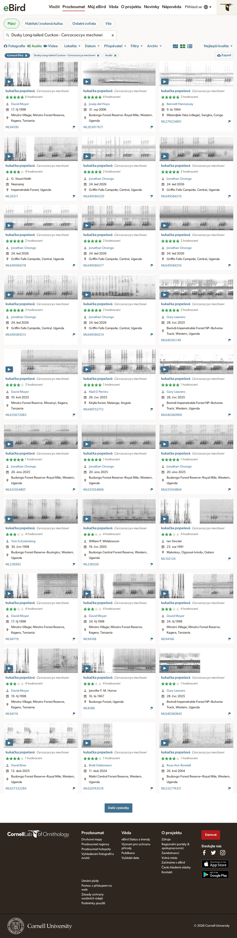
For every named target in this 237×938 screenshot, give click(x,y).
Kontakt (167, 872)
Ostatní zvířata (84, 23)
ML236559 (91, 564)
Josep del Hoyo (99, 104)
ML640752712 (93, 409)
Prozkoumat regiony (95, 844)
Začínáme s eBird (173, 862)
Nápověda (171, 7)
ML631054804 (171, 489)
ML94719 (12, 639)
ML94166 (167, 639)
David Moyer (20, 104)
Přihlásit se (193, 7)
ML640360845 (171, 713)
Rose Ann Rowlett (179, 765)
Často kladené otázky (176, 867)
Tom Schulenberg (23, 541)
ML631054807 (16, 489)
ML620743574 (93, 788)
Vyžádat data (130, 858)
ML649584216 (171, 265)
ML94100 (12, 127)
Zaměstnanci (170, 853)
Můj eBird (97, 7)
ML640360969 (171, 415)
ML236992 (13, 564)
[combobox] (60, 35)
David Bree (18, 765)
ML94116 (12, 713)
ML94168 (89, 639)
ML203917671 (93, 127)
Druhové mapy (91, 839)
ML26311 (12, 196)
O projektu (131, 7)
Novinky (151, 7)
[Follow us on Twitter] (213, 852)
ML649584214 (93, 334)
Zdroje (166, 839)
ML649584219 (171, 196)
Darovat (211, 834)
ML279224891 (171, 121)
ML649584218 (16, 265)
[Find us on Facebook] (204, 852)
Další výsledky (118, 808)
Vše (109, 23)
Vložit (54, 7)
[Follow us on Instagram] (222, 852)
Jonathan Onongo (101, 178)
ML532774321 (171, 788)
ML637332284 (16, 788)
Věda (113, 7)
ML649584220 (93, 196)
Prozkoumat (73, 7)
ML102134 (168, 558)
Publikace (128, 853)
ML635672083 (16, 415)
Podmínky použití (93, 903)
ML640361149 (171, 340)
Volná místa (169, 858)
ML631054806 (93, 489)
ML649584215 (16, 334)
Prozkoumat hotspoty (96, 849)
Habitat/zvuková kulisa (44, 23)
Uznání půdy (90, 880)
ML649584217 (93, 265)
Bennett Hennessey (180, 104)
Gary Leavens (176, 317)
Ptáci (12, 23)
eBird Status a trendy (136, 839)
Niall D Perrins (98, 391)
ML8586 (89, 708)
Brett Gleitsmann (100, 765)
